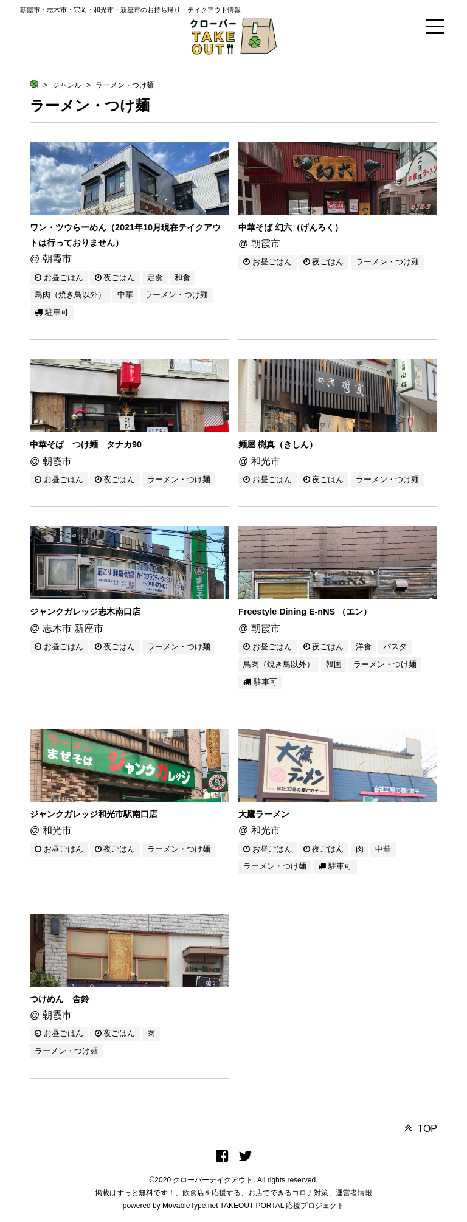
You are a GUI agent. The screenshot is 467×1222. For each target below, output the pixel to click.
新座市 (88, 628)
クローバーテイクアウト (213, 1180)
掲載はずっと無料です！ (135, 1193)
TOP (427, 1129)
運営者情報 (354, 1193)
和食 (182, 277)
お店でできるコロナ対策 (288, 1193)
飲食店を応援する (211, 1193)
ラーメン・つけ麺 (124, 85)
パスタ (395, 646)
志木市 (57, 628)
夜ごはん (115, 277)
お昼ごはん (59, 277)
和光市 (265, 461)
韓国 (334, 664)
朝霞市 (57, 259)
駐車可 (52, 312)
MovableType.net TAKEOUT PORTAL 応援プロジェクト (253, 1205)
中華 (125, 294)
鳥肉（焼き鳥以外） (70, 294)
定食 (155, 277)
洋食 (364, 646)
